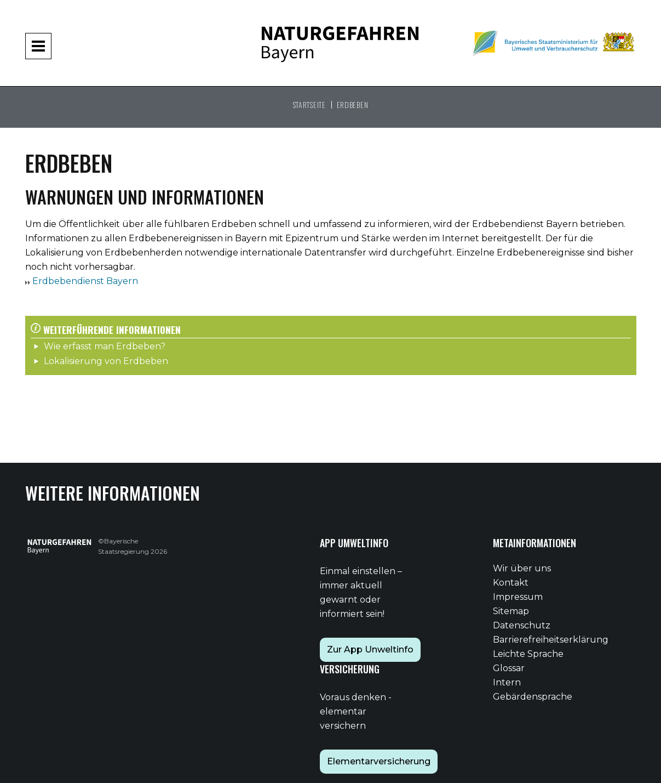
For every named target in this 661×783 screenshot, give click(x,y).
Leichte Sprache (528, 654)
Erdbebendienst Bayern (84, 281)
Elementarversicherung (378, 761)
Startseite (309, 104)
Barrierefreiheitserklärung (550, 639)
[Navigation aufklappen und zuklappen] (38, 46)
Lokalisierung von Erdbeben (106, 361)
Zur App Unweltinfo (370, 649)
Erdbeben (353, 104)
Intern (507, 682)
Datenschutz (521, 625)
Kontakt (510, 582)
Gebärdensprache (532, 696)
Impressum (518, 597)
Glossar (509, 668)
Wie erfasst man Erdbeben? (104, 346)
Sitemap (511, 611)
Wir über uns (522, 568)
